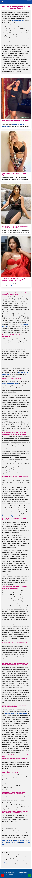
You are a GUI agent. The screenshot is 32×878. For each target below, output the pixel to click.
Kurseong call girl (7, 840)
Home (3, 872)
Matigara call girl (19, 840)
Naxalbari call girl (13, 842)
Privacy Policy (11, 872)
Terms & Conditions (24, 872)
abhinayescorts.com (8, 863)
